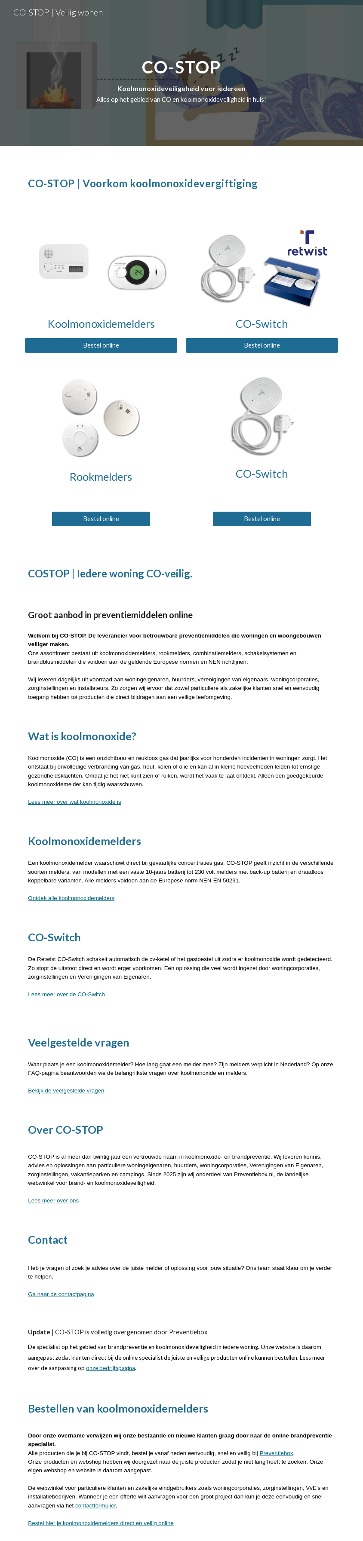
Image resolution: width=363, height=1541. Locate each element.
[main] (181, 73)
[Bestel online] (101, 345)
